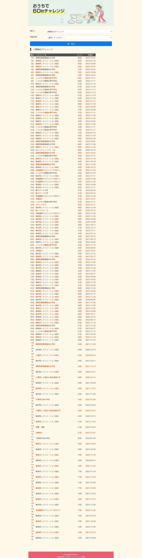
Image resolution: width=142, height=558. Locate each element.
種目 (32, 31)
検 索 (71, 44)
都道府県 (33, 37)
